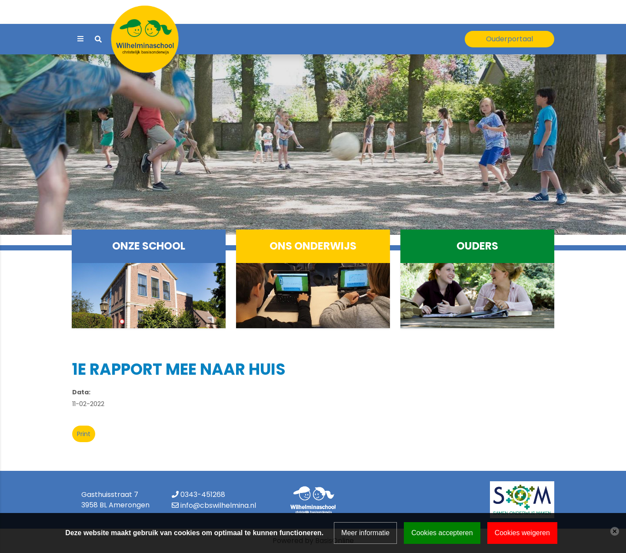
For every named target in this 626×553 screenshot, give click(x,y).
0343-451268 (202, 495)
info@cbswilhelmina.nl (218, 505)
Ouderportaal (509, 39)
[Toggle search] (98, 39)
